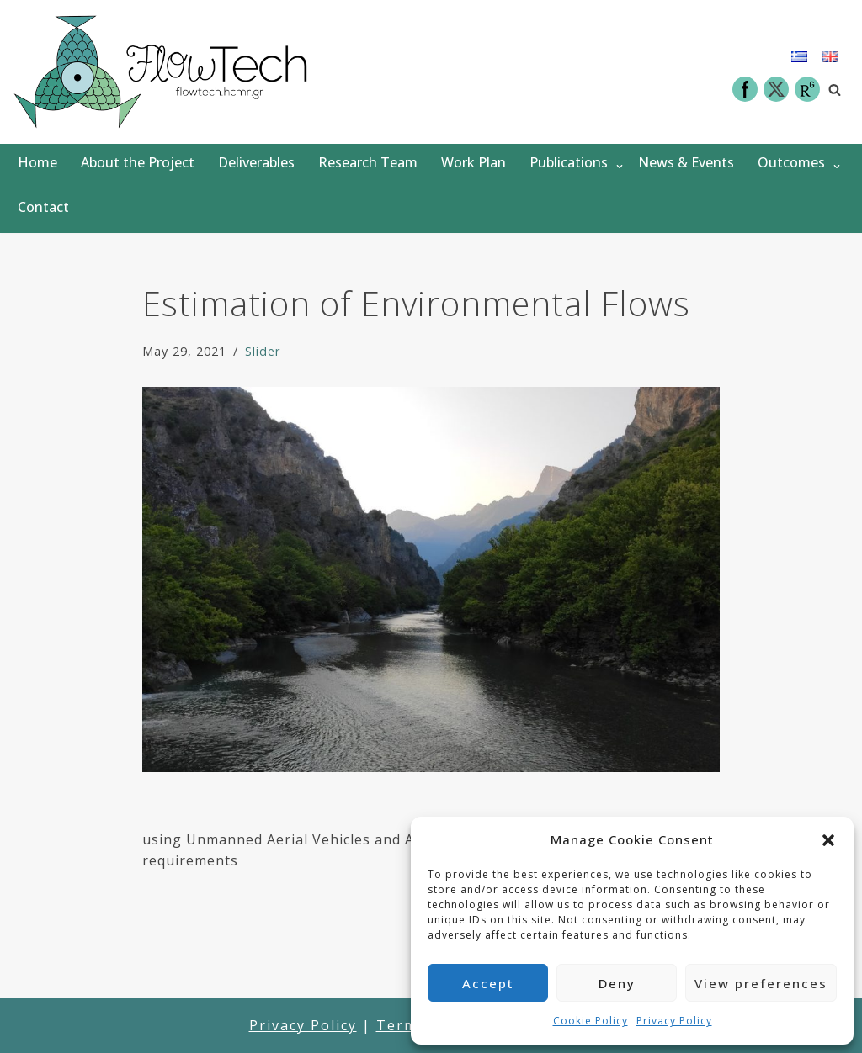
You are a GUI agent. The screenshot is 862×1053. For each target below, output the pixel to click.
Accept (488, 983)
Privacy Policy (674, 1020)
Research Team (368, 162)
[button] (828, 840)
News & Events (686, 162)
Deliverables (256, 162)
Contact (43, 207)
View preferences (760, 983)
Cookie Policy (590, 1020)
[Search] (834, 89)
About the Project (137, 162)
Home (37, 162)
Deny (617, 983)
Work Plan (473, 162)
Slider (262, 351)
